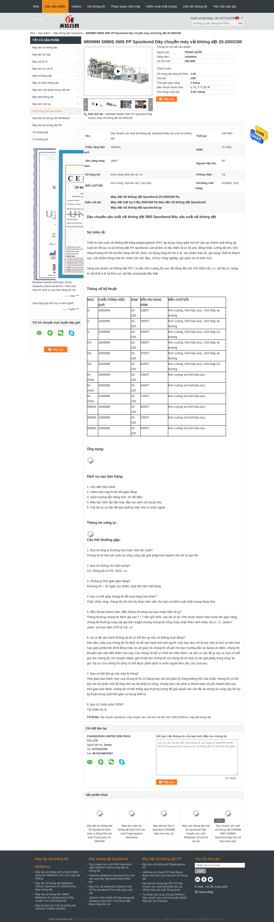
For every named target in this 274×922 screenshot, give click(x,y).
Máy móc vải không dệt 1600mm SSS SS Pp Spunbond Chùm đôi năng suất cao (110, 890)
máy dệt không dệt (200, 717)
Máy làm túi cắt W (42, 68)
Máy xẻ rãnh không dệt (45, 82)
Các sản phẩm (55, 6)
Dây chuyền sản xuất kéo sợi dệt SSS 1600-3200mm (157, 717)
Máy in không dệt (42, 75)
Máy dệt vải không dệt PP (47, 125)
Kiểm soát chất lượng (161, 6)
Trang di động (204, 892)
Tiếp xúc (168, 99)
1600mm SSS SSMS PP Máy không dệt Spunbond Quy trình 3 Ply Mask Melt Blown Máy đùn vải (111, 901)
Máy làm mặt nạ (41, 104)
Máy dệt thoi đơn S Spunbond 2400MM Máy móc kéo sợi (164, 829)
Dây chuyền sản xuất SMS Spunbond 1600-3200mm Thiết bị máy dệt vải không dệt (110, 867)
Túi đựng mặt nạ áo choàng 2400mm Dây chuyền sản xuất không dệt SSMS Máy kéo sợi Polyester (164, 898)
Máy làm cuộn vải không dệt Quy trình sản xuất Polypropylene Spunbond (132, 831)
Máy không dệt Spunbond (68, 33)
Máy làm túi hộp (41, 54)
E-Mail (199, 886)
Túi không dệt (40, 139)
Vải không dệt (40, 132)
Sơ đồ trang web (216, 886)
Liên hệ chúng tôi (195, 6)
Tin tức (38, 19)
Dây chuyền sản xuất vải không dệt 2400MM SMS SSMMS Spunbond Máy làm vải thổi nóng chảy (228, 833)
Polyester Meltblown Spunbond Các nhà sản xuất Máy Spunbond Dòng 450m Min (111, 878)
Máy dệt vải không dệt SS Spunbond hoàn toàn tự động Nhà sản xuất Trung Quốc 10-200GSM (99, 833)
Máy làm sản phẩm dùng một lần (51, 89)
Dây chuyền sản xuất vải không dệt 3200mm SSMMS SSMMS (55, 907)
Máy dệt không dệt (43, 97)
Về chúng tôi (96, 6)
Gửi (200, 871)
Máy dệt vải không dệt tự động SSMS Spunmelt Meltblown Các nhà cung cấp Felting (57, 875)
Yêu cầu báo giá (224, 6)
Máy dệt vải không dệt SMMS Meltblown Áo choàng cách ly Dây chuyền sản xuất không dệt (54, 897)
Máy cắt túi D (39, 61)
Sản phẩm (44, 33)
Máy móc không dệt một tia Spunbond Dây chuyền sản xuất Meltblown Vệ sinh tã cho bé (196, 833)
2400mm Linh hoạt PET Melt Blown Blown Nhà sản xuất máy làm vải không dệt (165, 875)
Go (240, 23)
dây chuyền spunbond (112, 717)
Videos (76, 6)
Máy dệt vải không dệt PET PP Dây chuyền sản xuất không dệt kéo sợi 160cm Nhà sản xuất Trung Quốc (162, 886)
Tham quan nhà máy (125, 6)
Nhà (36, 6)
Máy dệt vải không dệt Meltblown (51, 118)
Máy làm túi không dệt (45, 47)
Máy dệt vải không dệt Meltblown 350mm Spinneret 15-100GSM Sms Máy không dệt (55, 886)
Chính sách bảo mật (60, 919)
